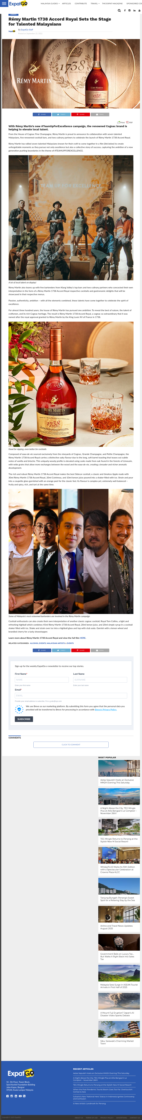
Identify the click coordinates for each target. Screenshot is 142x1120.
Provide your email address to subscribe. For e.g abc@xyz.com (38, 701)
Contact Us (135, 1118)
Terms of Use (92, 1118)
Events (70, 643)
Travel (94, 3)
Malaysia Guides (49, 3)
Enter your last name (81, 685)
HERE (83, 637)
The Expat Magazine (112, 3)
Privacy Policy (107, 1118)
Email (18, 690)
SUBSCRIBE (23, 719)
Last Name (78, 674)
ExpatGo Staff (27, 29)
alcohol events (38, 643)
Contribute (81, 3)
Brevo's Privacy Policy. (106, 709)
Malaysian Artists (56, 643)
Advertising (121, 1118)
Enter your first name (22, 685)
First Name (20, 674)
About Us (79, 1118)
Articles (66, 3)
